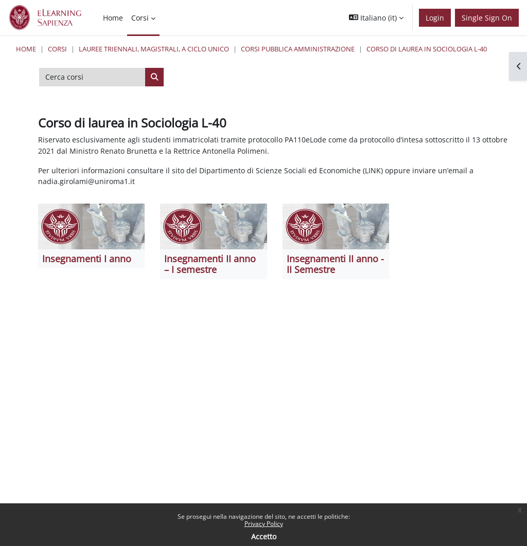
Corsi (57, 48)
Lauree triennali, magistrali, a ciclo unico (154, 48)
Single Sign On (487, 18)
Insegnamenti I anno (86, 258)
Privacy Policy (263, 523)
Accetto (263, 536)
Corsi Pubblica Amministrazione (298, 48)
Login (435, 18)
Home (26, 48)
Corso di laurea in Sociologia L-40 (426, 48)
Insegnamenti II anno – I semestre (210, 264)
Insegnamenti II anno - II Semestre (335, 264)
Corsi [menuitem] (140, 18)
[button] (376, 17)
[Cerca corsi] (92, 77)
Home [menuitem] (113, 18)
